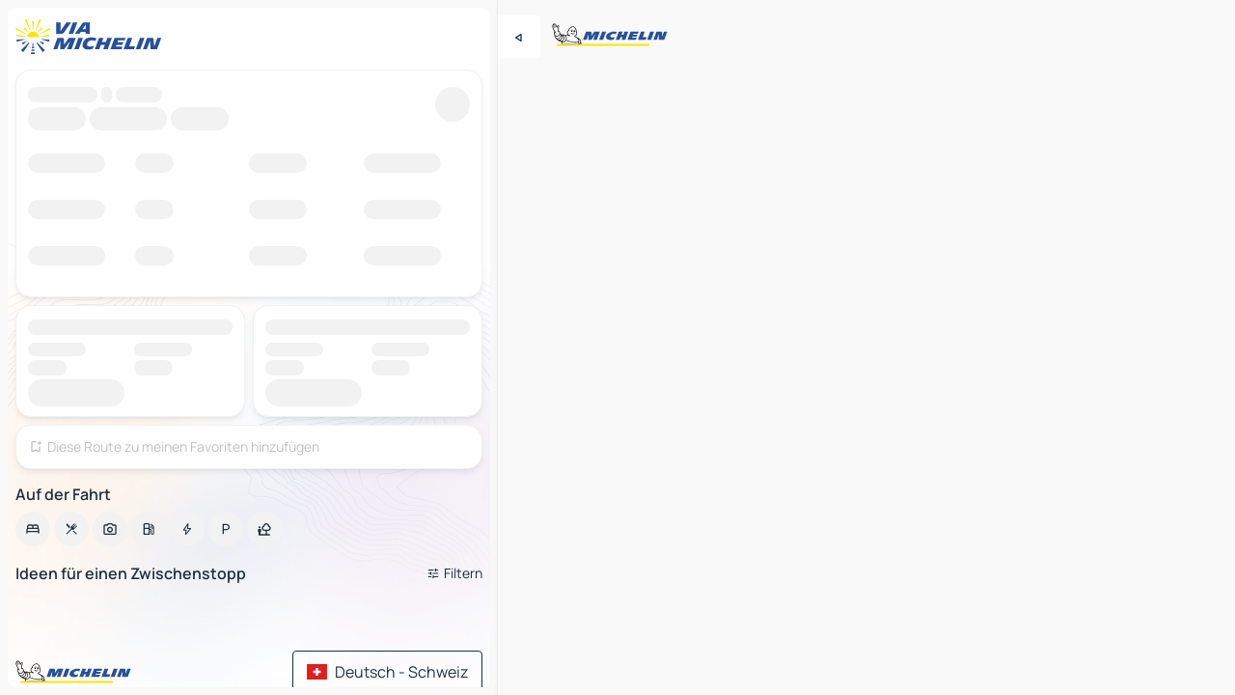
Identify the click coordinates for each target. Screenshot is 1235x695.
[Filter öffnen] (454, 573)
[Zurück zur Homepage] (92, 36)
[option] (32, 529)
